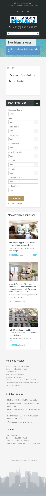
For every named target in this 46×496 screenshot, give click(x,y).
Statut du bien (13, 127)
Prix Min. (11, 169)
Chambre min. (13, 144)
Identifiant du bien (15, 110)
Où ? (10, 118)
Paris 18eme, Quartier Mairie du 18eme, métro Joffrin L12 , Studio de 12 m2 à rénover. (23, 332)
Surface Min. (15, 178)
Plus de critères (15, 204)
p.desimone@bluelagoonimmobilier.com (23, 5)
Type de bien (13, 135)
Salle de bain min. (15, 152)
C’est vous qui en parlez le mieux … (19, 422)
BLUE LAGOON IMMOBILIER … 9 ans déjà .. (22, 400)
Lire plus (16, 251)
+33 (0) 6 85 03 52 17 (25, 27)
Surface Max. (15, 186)
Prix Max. (11, 161)
